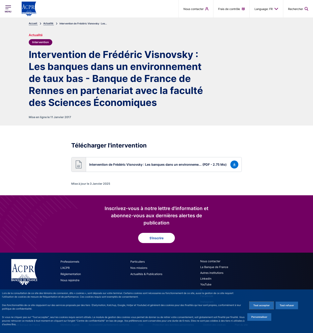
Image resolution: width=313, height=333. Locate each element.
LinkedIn (205, 278)
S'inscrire (156, 238)
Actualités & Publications (146, 274)
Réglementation (70, 274)
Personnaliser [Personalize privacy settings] (259, 316)
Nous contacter (210, 261)
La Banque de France (214, 267)
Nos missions (138, 267)
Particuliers (137, 261)
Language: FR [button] (266, 9)
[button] (156, 164)
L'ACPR (65, 267)
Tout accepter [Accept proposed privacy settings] (261, 305)
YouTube (205, 284)
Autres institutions (211, 272)
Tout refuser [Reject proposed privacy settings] (287, 305)
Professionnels (69, 261)
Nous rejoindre (69, 280)
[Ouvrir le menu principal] (8, 8)
